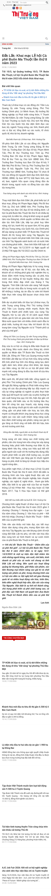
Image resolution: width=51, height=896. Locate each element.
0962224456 (7, 5)
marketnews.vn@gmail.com (22, 5)
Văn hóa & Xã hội (21, 48)
